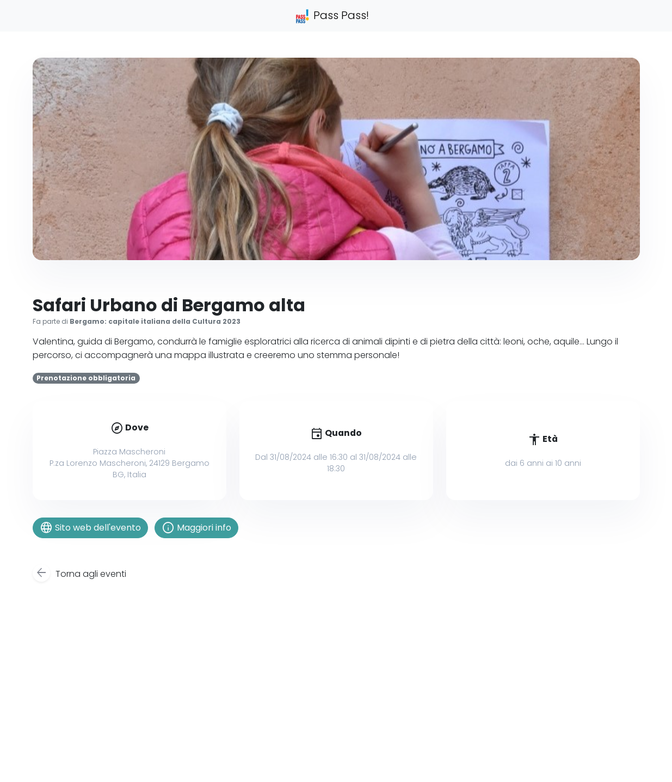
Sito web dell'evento (90, 527)
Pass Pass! (331, 16)
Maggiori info (196, 527)
